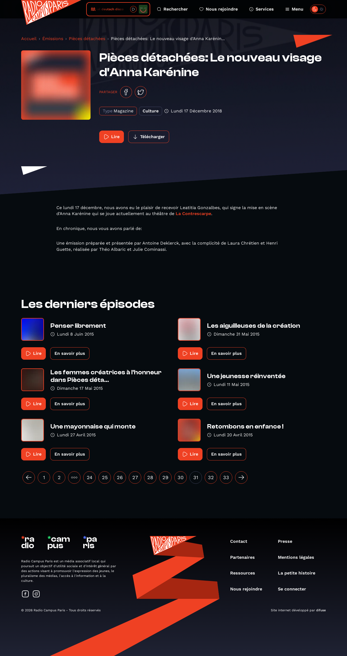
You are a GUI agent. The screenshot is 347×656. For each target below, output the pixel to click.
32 (211, 477)
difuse (321, 610)
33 (226, 477)
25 (105, 477)
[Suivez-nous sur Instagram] (36, 594)
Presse (288, 541)
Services (261, 9)
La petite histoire (299, 573)
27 (135, 477)
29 (165, 477)
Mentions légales (299, 557)
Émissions (52, 38)
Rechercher (172, 9)
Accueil (29, 38)
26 (120, 477)
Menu (294, 9)
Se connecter (294, 589)
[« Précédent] (29, 477)
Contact (241, 541)
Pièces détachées (87, 38)
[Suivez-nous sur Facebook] (25, 594)
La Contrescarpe (193, 213)
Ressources (245, 573)
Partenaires (245, 557)
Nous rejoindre (218, 9)
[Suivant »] (241, 477)
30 (181, 477)
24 (89, 477)
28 (150, 477)
